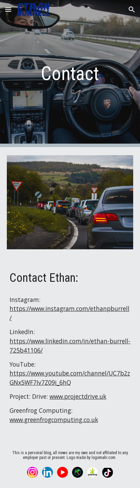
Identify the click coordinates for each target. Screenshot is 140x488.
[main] (70, 73)
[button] (8, 9)
